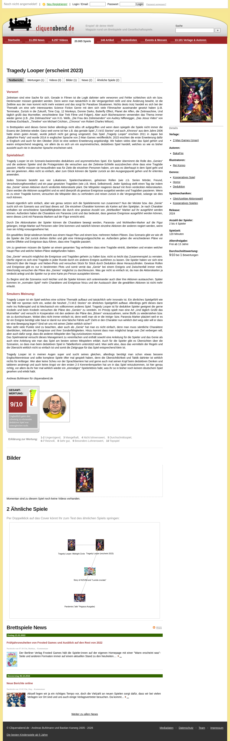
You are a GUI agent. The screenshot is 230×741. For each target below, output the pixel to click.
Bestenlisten (129, 40)
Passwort (112, 4)
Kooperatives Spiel (184, 177)
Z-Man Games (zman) (186, 140)
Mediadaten (166, 727)
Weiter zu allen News (84, 714)
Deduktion (179, 186)
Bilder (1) (71, 80)
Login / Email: (80, 4)
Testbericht (15, 80)
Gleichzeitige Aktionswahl (188, 198)
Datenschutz (186, 727)
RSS (159, 627)
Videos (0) (55, 80)
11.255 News (36, 40)
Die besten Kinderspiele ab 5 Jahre (27, 734)
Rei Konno (179, 165)
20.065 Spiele (82, 41)
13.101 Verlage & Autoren (190, 40)
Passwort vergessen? (156, 4)
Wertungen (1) (35, 80)
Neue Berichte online (20, 683)
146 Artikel (107, 40)
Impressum (216, 727)
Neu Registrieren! (57, 4)
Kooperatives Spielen (185, 203)
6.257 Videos (60, 40)
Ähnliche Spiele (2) (108, 80)
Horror (177, 182)
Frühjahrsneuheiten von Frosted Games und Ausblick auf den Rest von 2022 (54, 642)
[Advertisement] (115, 56)
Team (202, 727)
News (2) (87, 80)
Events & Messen (156, 40)
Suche (179, 25)
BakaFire (178, 153)
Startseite (14, 40)
